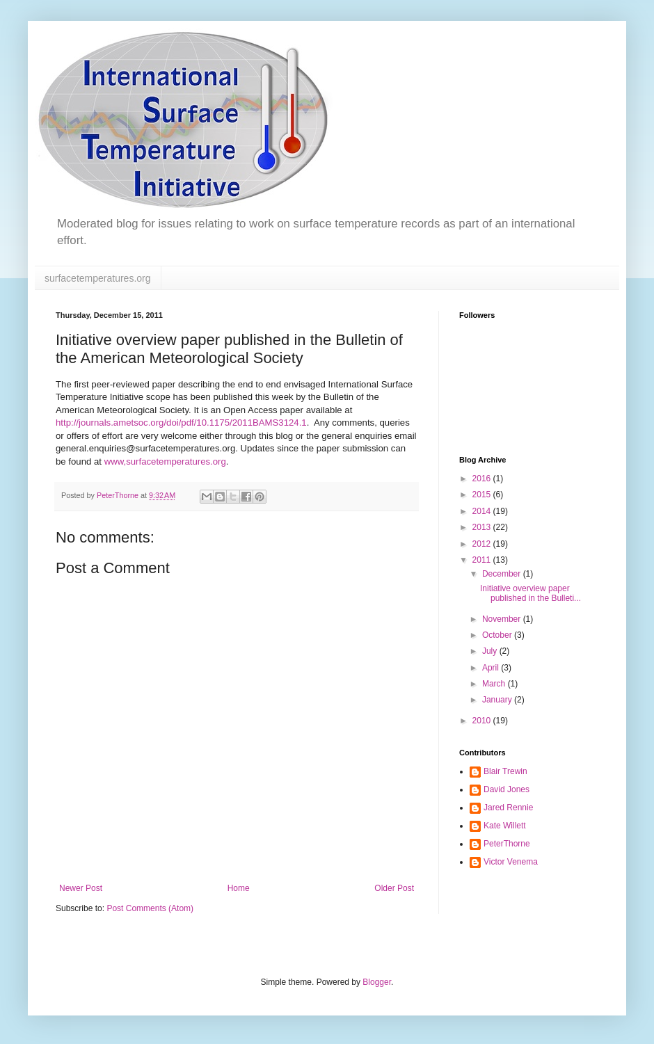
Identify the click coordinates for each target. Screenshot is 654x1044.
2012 (482, 544)
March (495, 684)
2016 (482, 478)
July (491, 651)
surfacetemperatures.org (98, 278)
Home (239, 888)
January (498, 700)
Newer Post (80, 888)
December (502, 574)
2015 (482, 494)
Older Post (394, 888)
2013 (482, 527)
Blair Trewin (505, 771)
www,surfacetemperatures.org (165, 461)
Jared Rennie (508, 807)
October (498, 635)
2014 (482, 511)
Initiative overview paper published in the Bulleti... (530, 593)
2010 (482, 720)
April (491, 668)
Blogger (376, 982)
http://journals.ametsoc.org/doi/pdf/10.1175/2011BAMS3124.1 (181, 422)
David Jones (506, 789)
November (502, 619)
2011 (482, 560)
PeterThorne (507, 844)
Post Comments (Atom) (149, 908)
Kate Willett (505, 825)
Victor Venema (511, 862)
